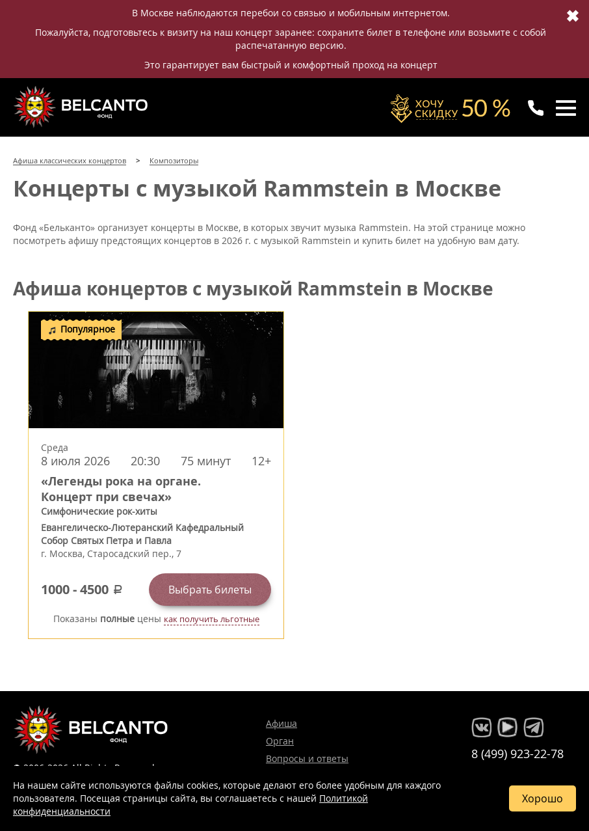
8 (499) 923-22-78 (517, 753)
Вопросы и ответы (307, 758)
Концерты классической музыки (82, 107)
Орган (280, 741)
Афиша (281, 723)
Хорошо (542, 798)
